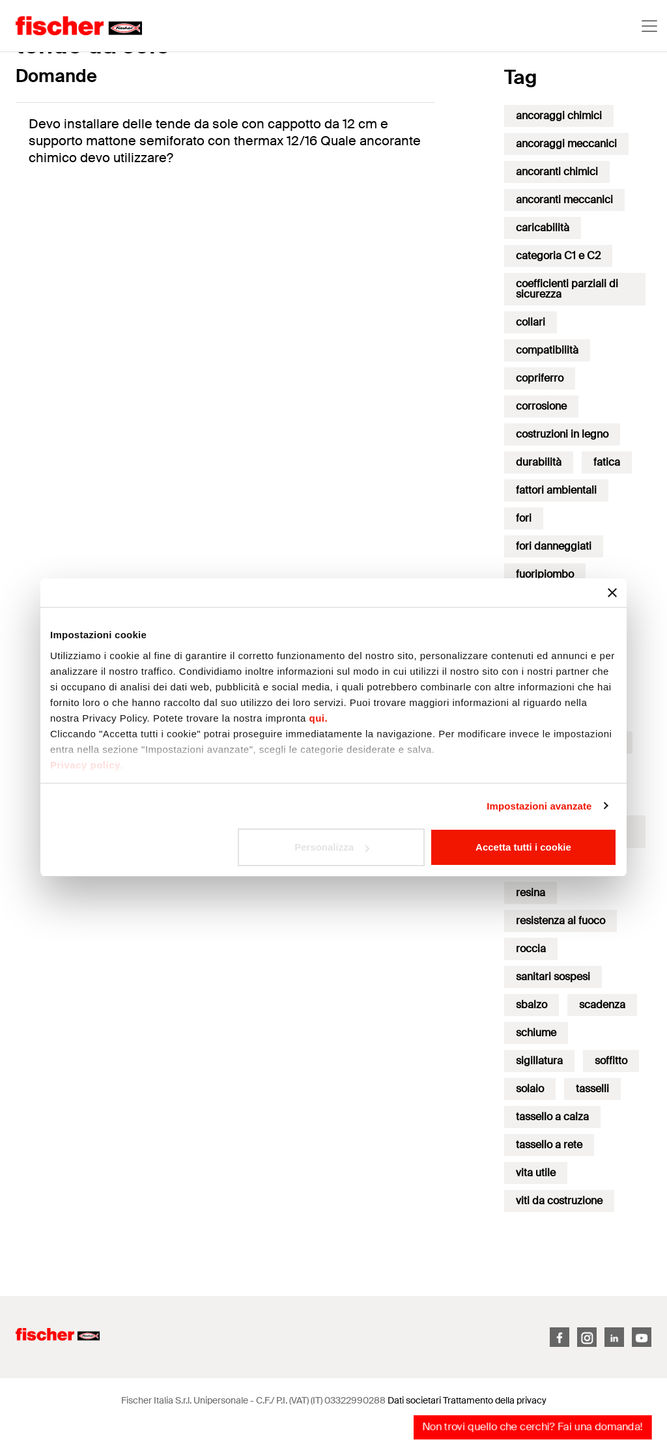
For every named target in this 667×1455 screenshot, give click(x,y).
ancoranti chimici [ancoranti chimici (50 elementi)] (557, 171)
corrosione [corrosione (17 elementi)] (541, 406)
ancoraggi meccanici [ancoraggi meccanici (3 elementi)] (566, 143)
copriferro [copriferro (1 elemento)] (539, 378)
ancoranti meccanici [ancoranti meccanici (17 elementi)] (564, 199)
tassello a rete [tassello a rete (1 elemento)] (549, 1144)
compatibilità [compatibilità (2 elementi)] (547, 350)
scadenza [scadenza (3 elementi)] (602, 1004)
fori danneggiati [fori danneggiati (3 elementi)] (553, 546)
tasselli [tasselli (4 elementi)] (592, 1088)
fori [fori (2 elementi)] (524, 518)
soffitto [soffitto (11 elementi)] (611, 1060)
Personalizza (331, 847)
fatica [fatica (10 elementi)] (606, 462)
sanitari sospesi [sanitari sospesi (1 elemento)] (553, 976)
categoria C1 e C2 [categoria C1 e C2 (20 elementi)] (558, 255)
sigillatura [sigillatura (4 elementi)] (539, 1060)
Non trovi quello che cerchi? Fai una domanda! (532, 1427)
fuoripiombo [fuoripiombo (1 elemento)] (545, 574)
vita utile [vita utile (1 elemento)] (536, 1173)
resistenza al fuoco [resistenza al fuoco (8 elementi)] (560, 920)
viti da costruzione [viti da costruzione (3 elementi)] (559, 1201)
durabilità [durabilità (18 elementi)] (538, 462)
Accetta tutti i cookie (523, 847)
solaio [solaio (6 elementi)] (530, 1088)
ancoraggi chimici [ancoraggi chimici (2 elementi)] (559, 115)
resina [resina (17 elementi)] (530, 892)
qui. (318, 718)
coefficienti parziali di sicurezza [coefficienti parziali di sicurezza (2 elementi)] (567, 289)
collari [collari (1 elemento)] (530, 322)
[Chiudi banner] (612, 592)
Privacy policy (85, 764)
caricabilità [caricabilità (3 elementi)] (542, 227)
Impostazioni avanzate (539, 806)
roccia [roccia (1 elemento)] (531, 948)
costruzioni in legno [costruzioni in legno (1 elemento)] (562, 434)
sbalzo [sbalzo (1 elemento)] (531, 1004)
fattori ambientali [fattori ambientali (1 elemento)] (556, 490)
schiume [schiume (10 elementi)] (536, 1032)
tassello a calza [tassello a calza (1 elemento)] (552, 1116)
